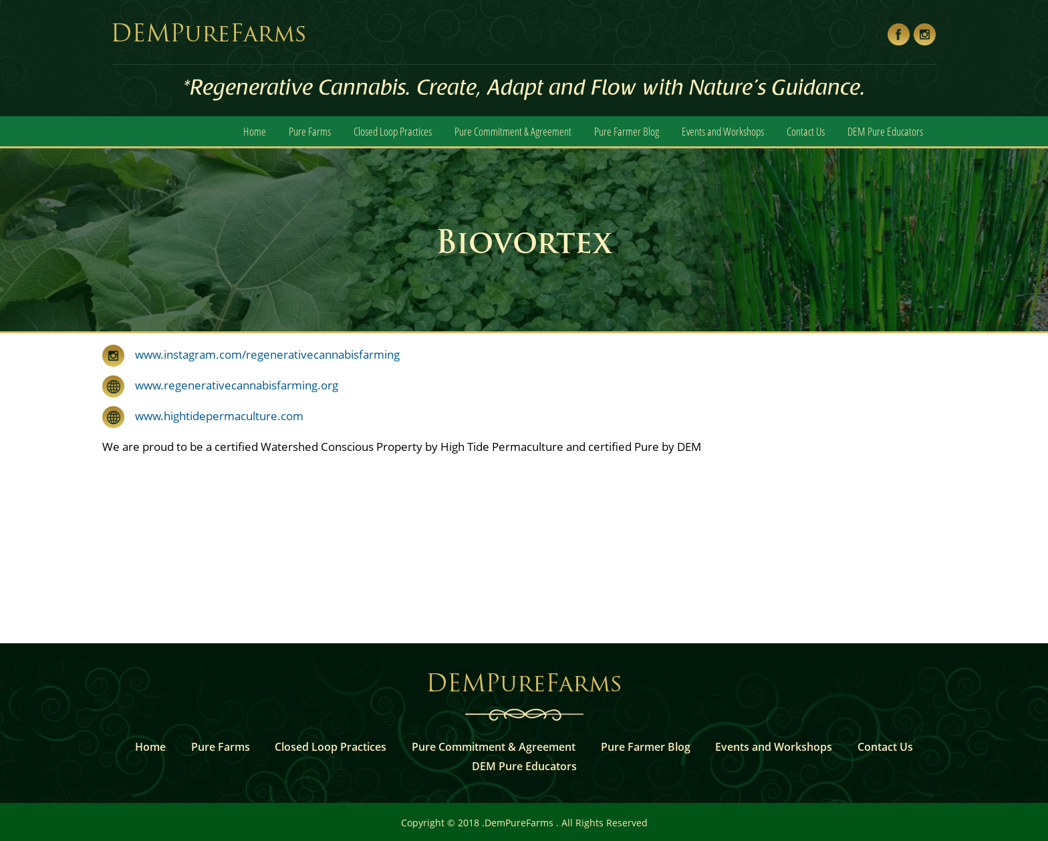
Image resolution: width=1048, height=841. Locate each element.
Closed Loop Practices (393, 131)
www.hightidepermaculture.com (213, 416)
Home (254, 131)
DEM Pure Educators (885, 131)
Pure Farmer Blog (626, 131)
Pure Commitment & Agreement (512, 131)
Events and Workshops (723, 131)
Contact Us (806, 131)
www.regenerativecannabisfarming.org (231, 385)
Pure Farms (310, 131)
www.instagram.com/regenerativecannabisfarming (267, 354)
